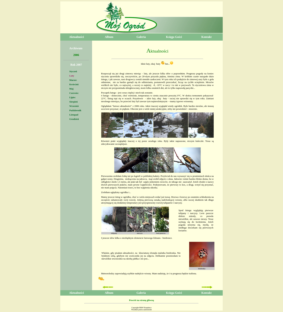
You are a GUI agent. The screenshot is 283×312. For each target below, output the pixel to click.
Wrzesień (74, 106)
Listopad (73, 114)
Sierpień (73, 101)
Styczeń (73, 71)
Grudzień (74, 119)
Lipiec (72, 97)
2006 (76, 54)
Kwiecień (74, 84)
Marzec (73, 80)
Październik (75, 110)
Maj (71, 88)
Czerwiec (74, 93)
